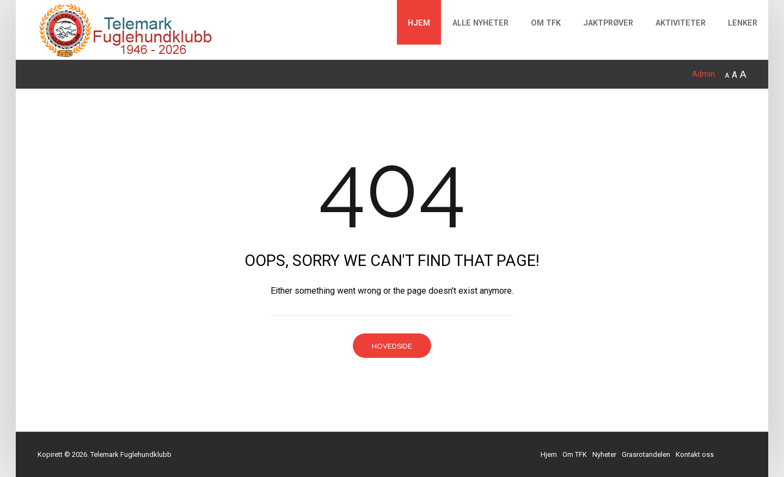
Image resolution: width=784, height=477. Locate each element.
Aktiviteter (681, 23)
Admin (703, 74)
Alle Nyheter (480, 23)
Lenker (742, 23)
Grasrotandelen (646, 454)
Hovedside (392, 346)
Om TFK (546, 23)
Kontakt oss (695, 454)
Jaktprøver (608, 23)
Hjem (419, 23)
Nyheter (604, 454)
